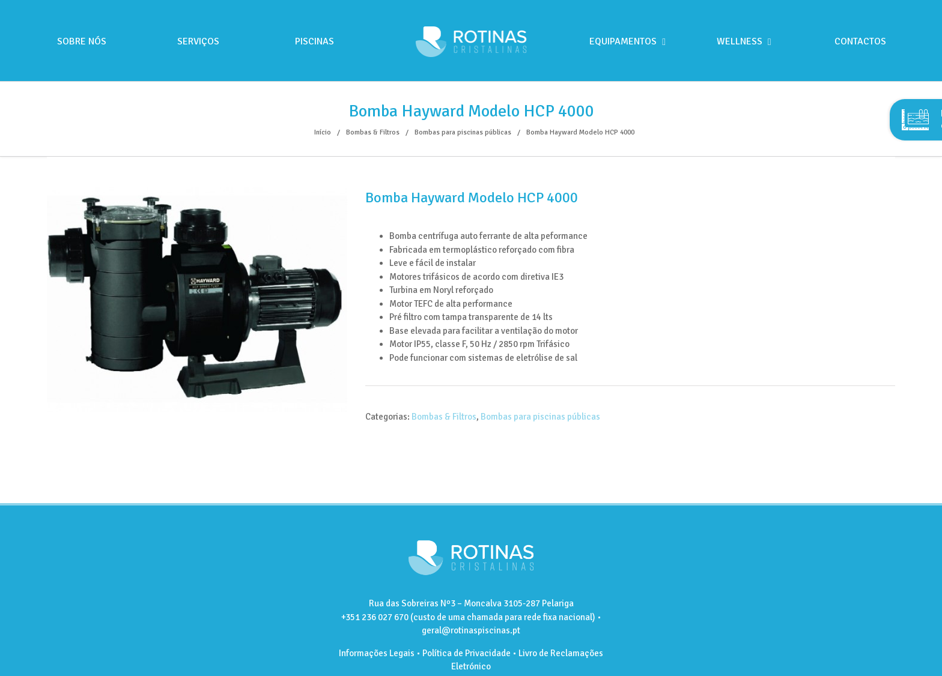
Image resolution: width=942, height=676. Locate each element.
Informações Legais (377, 653)
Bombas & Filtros (444, 416)
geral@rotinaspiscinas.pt (471, 630)
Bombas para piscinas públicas (540, 416)
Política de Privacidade (466, 653)
